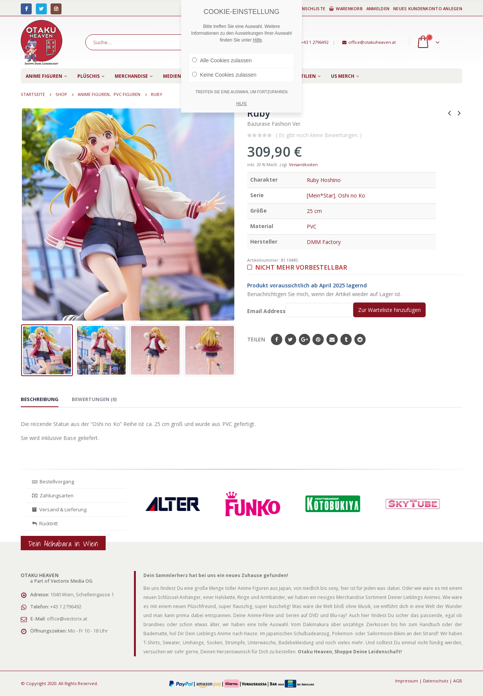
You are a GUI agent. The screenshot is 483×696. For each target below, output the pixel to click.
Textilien (304, 76)
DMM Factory (324, 241)
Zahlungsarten (53, 495)
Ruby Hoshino (324, 180)
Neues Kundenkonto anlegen (427, 8)
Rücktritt (45, 523)
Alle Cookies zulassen (222, 60)
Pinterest (318, 339)
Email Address (300, 310)
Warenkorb (346, 8)
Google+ (304, 339)
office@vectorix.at (67, 619)
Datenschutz (435, 681)
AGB (457, 681)
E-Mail (332, 339)
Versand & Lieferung (59, 509)
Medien (172, 76)
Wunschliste (307, 8)
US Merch (342, 76)
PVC (312, 226)
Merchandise (131, 76)
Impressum (406, 681)
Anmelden (377, 8)
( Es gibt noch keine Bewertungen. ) (319, 135)
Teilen (256, 339)
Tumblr (346, 339)
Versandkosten (303, 164)
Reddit (360, 339)
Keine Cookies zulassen (224, 75)
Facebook (276, 339)
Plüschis (88, 76)
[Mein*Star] (321, 195)
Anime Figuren (44, 76)
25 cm (314, 211)
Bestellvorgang (53, 481)
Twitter (290, 339)
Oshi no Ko (351, 195)
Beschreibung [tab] (39, 399)
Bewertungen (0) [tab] (94, 399)
